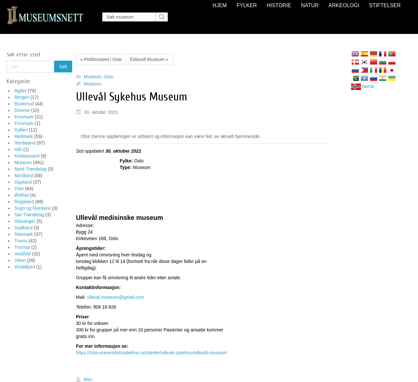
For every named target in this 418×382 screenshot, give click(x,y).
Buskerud (24, 103)
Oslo (19, 188)
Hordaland (25, 142)
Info (18, 149)
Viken (20, 260)
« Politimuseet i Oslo (101, 59)
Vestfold (22, 253)
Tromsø (22, 247)
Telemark (23, 234)
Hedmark (23, 136)
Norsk (362, 86)
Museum (23, 162)
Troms (20, 240)
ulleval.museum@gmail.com (115, 297)
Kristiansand (27, 156)
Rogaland (24, 201)
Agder (20, 90)
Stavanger (24, 221)
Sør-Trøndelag (29, 214)
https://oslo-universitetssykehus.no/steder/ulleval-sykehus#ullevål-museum (151, 352)
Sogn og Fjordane (32, 208)
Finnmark (23, 116)
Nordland (23, 175)
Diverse (22, 110)
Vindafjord (24, 266)
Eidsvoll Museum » (149, 59)
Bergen (21, 97)
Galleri (20, 129)
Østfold (21, 195)
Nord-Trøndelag (30, 169)
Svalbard (23, 227)
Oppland (23, 182)
